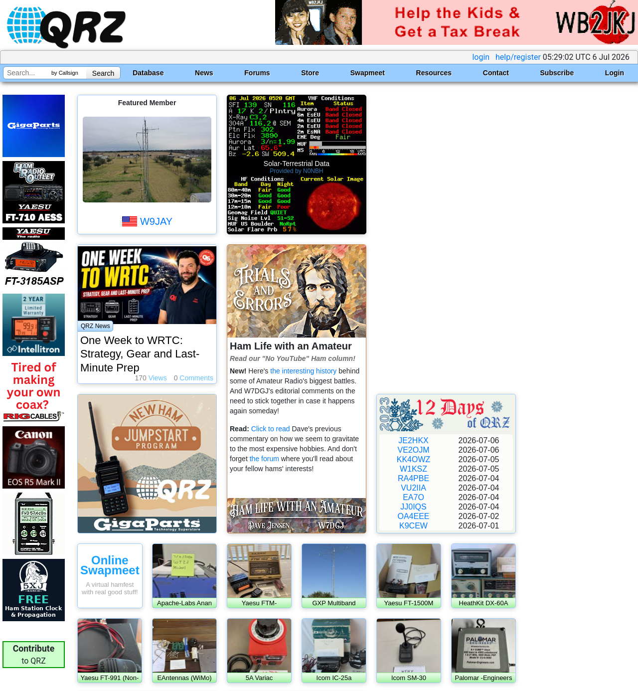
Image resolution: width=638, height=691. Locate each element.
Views (150, 378)
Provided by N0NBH (296, 171)
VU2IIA (413, 488)
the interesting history (303, 371)
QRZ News (95, 326)
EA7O (413, 497)
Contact (496, 73)
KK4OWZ (414, 459)
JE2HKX (413, 440)
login (480, 57)
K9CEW (413, 525)
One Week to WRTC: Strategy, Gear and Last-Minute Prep (139, 354)
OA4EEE (413, 516)
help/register (518, 57)
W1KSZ (413, 469)
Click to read (270, 429)
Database (148, 73)
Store (310, 73)
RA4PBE (413, 478)
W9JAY (156, 221)
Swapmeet (367, 73)
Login (614, 73)
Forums (257, 73)
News (204, 73)
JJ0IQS (413, 507)
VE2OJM (413, 450)
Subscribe (557, 73)
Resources (434, 73)
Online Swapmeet (110, 565)
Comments (193, 378)
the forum (265, 459)
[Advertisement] (446, 239)
